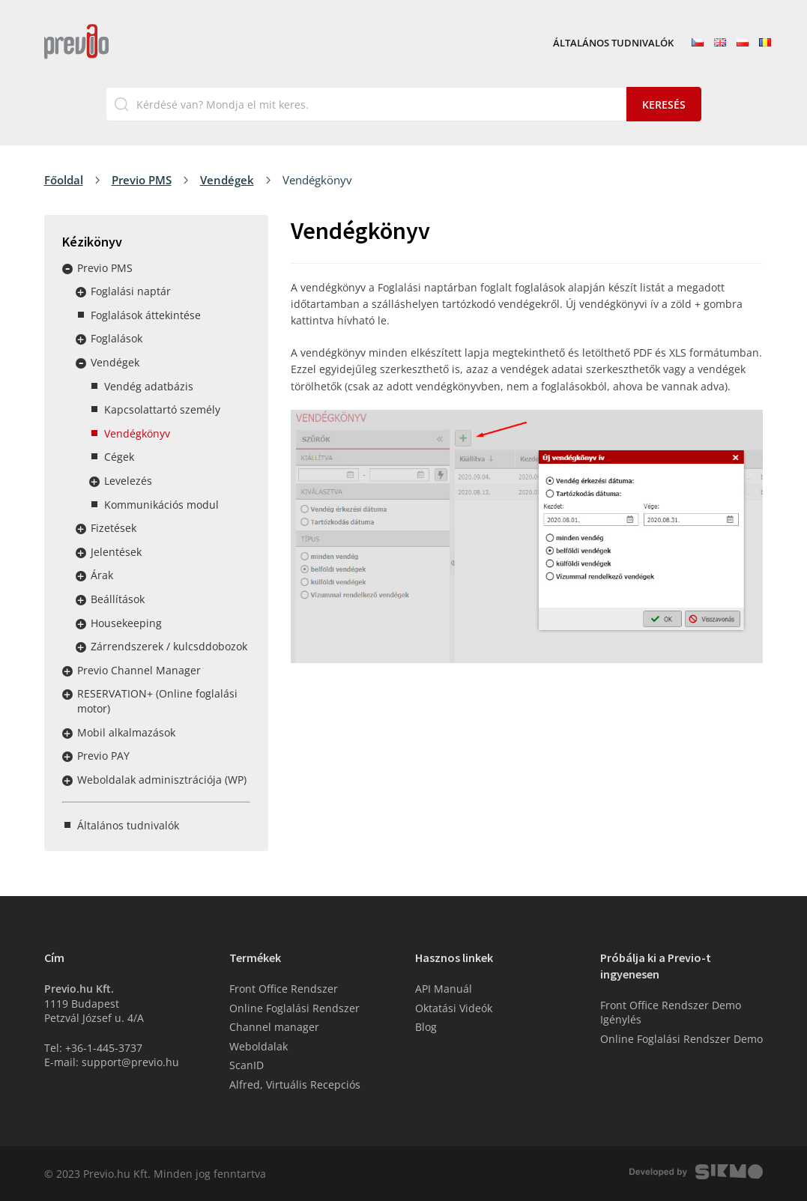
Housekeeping (126, 623)
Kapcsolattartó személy (162, 409)
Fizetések (113, 528)
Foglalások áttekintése (146, 315)
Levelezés (128, 481)
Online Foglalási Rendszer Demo (681, 1039)
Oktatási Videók (453, 1008)
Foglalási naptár (131, 291)
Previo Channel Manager (139, 670)
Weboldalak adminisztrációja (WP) (162, 779)
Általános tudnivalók (613, 43)
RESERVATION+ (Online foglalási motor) (157, 701)
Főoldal (63, 179)
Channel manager (274, 1027)
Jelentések (116, 552)
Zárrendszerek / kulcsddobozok (169, 646)
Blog (426, 1027)
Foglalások (116, 338)
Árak (102, 575)
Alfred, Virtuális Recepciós (294, 1084)
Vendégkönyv (137, 433)
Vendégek (227, 179)
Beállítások (118, 599)
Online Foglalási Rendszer (294, 1008)
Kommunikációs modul (161, 504)
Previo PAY (103, 755)
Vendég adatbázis (148, 386)
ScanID (246, 1065)
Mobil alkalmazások (126, 732)
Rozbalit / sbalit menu (67, 269)
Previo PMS (142, 179)
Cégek (119, 457)
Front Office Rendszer (283, 988)
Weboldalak (258, 1046)
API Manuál (443, 988)
